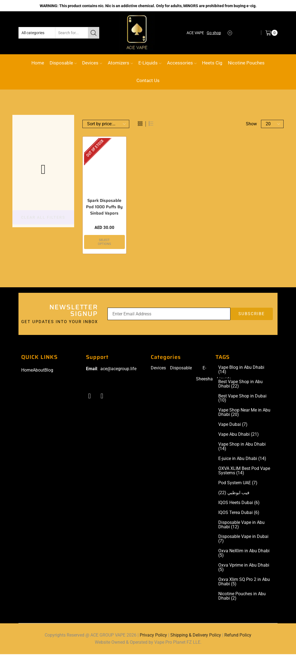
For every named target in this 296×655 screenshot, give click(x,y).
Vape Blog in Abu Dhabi (241, 370)
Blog (48, 370)
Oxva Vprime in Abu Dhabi (243, 568)
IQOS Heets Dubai (239, 503)
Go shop (214, 33)
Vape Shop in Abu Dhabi (242, 447)
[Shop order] (105, 124)
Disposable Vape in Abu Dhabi (241, 525)
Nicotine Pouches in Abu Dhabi (242, 596)
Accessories (182, 63)
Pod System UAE (237, 483)
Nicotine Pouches (246, 63)
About (38, 370)
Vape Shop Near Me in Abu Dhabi (244, 413)
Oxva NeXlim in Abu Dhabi (244, 554)
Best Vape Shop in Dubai (242, 398)
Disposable (63, 63)
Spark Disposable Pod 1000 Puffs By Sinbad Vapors (104, 207)
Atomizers (120, 63)
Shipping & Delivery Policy (195, 635)
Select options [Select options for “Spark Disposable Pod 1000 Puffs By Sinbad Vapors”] (104, 242)
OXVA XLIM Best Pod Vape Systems (244, 471)
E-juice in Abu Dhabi (242, 459)
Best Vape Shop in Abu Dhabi (240, 384)
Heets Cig (212, 63)
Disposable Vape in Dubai (243, 539)
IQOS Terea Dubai (238, 513)
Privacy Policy (153, 635)
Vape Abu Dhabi (238, 435)
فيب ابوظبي (233, 493)
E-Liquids (149, 63)
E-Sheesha (204, 374)
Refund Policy (237, 635)
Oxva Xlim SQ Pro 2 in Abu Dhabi (244, 582)
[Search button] (93, 32)
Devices (92, 63)
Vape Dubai (232, 425)
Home (37, 63)
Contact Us (148, 80)
